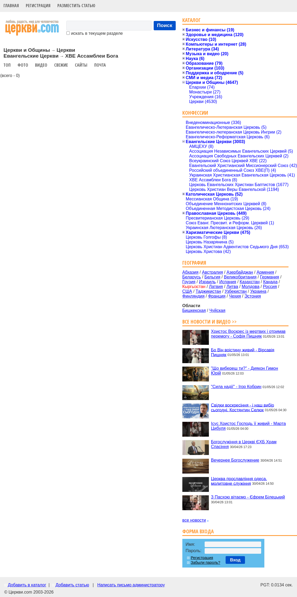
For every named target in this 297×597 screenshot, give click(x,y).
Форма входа (198, 531)
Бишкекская (194, 310)
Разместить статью (76, 5)
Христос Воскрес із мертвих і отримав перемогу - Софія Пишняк (248, 333)
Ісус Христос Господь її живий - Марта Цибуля (248, 426)
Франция (217, 296)
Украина (258, 291)
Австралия (212, 272)
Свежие (61, 65)
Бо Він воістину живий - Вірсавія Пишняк (242, 352)
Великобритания (240, 277)
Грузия (188, 282)
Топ (7, 65)
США (187, 291)
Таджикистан (208, 291)
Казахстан (250, 282)
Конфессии (195, 112)
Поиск (165, 25)
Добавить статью (72, 585)
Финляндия (193, 296)
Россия (270, 286)
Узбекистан (236, 291)
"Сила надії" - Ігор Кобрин (236, 386)
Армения (265, 272)
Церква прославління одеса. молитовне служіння (239, 481)
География (194, 262)
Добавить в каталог (27, 585)
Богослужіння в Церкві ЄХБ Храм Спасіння (244, 444)
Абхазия (190, 272)
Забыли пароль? (205, 562)
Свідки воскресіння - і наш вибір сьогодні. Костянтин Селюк (242, 407)
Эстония (252, 296)
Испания (227, 282)
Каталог (191, 20)
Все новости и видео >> (209, 321)
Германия (269, 277)
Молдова (250, 286)
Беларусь (191, 277)
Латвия (216, 286)
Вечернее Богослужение (235, 460)
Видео (41, 65)
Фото (23, 65)
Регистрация (38, 5)
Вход (235, 560)
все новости (194, 520)
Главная (11, 5)
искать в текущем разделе (94, 33)
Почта (100, 65)
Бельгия (212, 277)
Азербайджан (239, 272)
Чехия (235, 296)
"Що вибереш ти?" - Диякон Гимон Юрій (244, 370)
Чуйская (217, 310)
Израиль (207, 282)
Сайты (81, 65)
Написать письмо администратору (131, 585)
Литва (232, 286)
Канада (270, 282)
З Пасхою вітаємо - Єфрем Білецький (248, 497)
